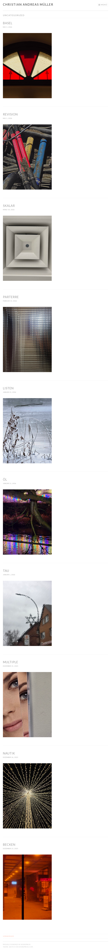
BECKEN (9, 844)
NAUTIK (9, 753)
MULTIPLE (10, 662)
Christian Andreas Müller (28, 4)
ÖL (5, 479)
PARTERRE (11, 297)
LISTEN (8, 388)
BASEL (7, 23)
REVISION (10, 114)
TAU (6, 571)
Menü (104, 5)
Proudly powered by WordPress (16, 944)
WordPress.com (26, 947)
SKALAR (9, 205)
